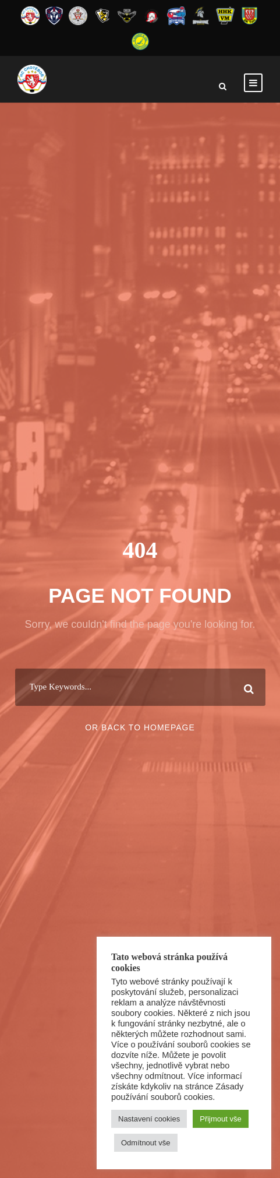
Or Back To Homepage (140, 727)
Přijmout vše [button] (221, 1118)
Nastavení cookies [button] (149, 1118)
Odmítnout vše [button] (146, 1142)
